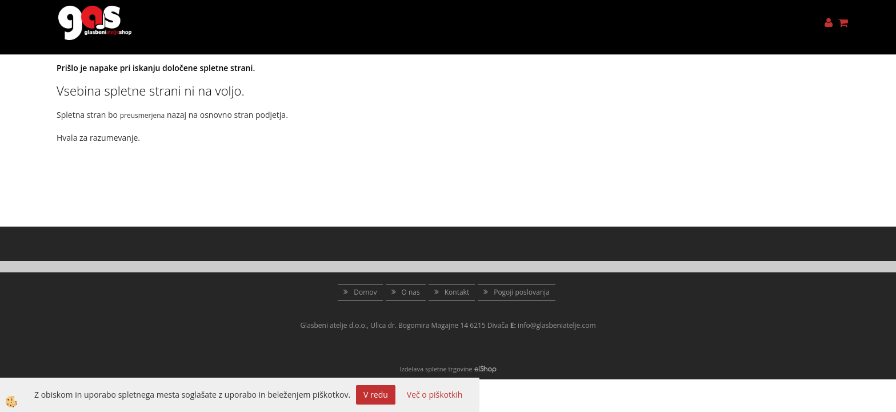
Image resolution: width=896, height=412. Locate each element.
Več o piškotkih (435, 394)
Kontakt (457, 292)
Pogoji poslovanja (522, 292)
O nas (411, 292)
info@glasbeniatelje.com (557, 325)
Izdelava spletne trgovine (435, 369)
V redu (375, 394)
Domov (365, 292)
